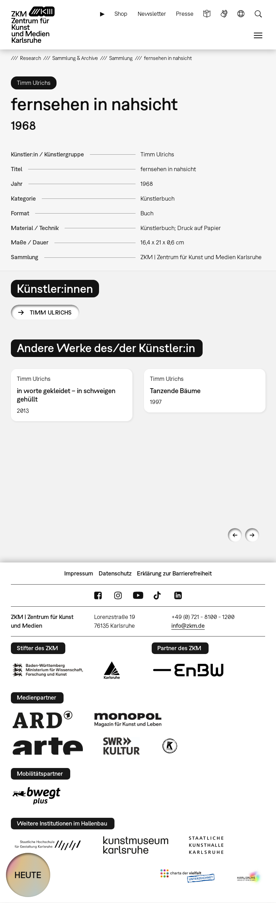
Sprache (241, 14)
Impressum (78, 573)
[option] (71, 395)
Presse (184, 13)
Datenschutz (115, 573)
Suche (258, 14)
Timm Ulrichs (51, 312)
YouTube (138, 596)
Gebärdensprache (224, 14)
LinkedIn (178, 596)
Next (252, 535)
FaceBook (98, 596)
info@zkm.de (188, 625)
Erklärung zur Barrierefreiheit (174, 573)
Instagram (118, 596)
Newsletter (152, 13)
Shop (120, 13)
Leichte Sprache (207, 14)
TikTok (158, 596)
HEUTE (27, 875)
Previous (235, 535)
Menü (258, 35)
